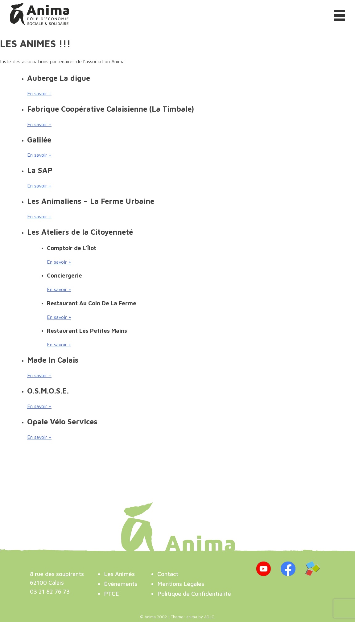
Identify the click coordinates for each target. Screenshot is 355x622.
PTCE (111, 593)
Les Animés (119, 573)
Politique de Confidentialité (194, 593)
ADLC (209, 617)
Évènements (120, 583)
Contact (167, 573)
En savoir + (39, 93)
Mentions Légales (180, 583)
